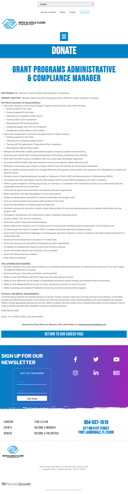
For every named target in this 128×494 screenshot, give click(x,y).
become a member (48, 12)
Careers (9, 422)
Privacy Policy (83, 467)
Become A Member (45, 428)
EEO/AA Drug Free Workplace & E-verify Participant (58, 467)
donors (62, 12)
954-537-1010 (96, 422)
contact (72, 12)
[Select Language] (66, 4)
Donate (8, 433)
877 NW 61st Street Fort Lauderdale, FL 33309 (96, 430)
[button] (64, 36)
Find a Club (41, 422)
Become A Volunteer (46, 433)
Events (8, 428)
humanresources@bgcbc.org (92, 324)
